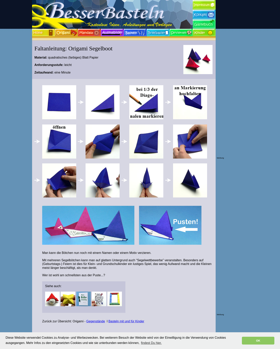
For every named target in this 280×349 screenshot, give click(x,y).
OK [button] (258, 340)
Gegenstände (95, 321)
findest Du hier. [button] (151, 343)
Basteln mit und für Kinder (126, 321)
